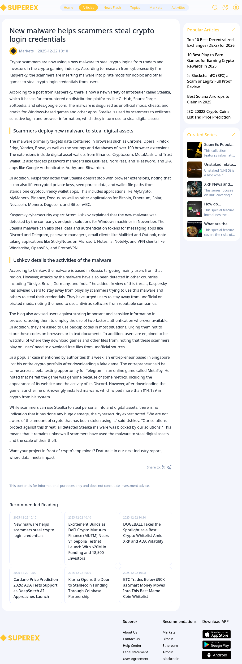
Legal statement (135, 652)
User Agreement (135, 658)
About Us (130, 632)
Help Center (132, 645)
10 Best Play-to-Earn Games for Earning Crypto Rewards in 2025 (210, 60)
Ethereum (170, 645)
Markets (26, 51)
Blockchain (171, 658)
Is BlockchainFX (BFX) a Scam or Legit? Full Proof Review (209, 81)
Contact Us (131, 639)
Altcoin (168, 652)
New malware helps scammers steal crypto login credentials (33, 530)
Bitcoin (168, 639)
